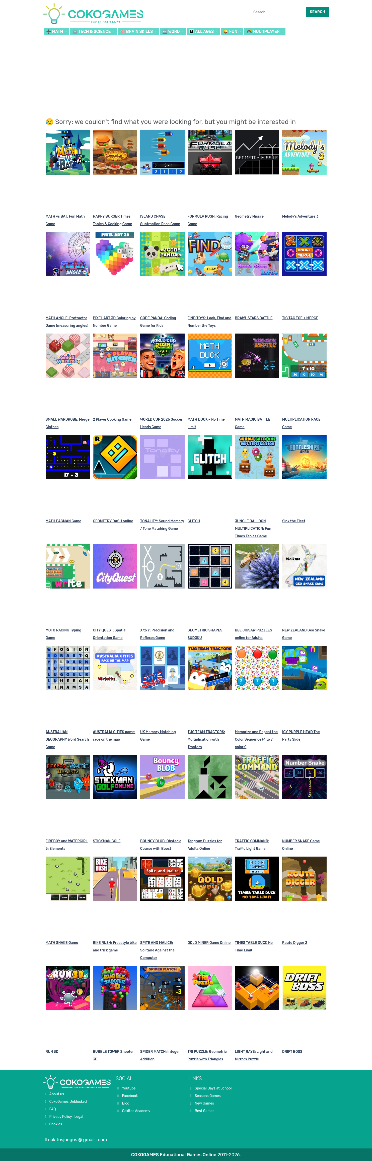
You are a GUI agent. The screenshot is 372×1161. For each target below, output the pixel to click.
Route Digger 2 (294, 943)
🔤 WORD (171, 31)
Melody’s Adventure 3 (300, 216)
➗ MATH (54, 31)
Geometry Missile (249, 216)
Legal (78, 1117)
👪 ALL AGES (201, 31)
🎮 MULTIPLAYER (263, 31)
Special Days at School (213, 1088)
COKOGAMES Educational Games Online (173, 1154)
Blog (125, 1103)
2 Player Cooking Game (112, 419)
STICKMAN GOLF (106, 841)
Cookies (55, 1124)
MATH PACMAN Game (63, 521)
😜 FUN (230, 31)
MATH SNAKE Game (62, 943)
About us (56, 1094)
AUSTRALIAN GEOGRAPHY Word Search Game (67, 739)
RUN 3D (52, 1052)
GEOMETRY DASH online (113, 521)
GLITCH (194, 521)
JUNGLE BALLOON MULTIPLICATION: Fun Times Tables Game (253, 528)
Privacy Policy (60, 1117)
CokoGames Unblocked (68, 1102)
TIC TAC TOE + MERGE (300, 318)
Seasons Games (208, 1096)
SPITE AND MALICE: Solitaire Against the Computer (157, 950)
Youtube (129, 1088)
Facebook (130, 1096)
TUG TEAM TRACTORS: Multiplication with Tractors (206, 739)
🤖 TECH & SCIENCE (91, 31)
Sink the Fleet (293, 521)
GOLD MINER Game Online (209, 943)
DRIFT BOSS (292, 1052)
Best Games (204, 1111)
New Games (204, 1103)
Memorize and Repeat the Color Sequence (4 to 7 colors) (256, 739)
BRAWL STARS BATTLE (253, 318)
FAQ (52, 1109)
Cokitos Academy (136, 1111)
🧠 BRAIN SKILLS (136, 31)
